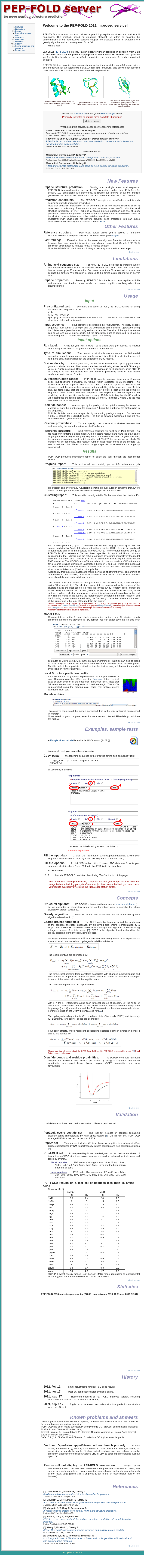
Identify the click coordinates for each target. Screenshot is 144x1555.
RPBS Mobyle (107, 113)
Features (19, 27)
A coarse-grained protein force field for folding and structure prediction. (80, 1510)
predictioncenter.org (70, 605)
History (18, 44)
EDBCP (104, 221)
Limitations (20, 29)
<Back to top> (134, 252)
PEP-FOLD (80, 113)
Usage (18, 31)
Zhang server (57, 608)
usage (114, 235)
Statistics (19, 42)
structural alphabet (125, 904)
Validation (19, 39)
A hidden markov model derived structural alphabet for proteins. (76, 1494)
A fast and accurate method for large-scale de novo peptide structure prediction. (87, 166)
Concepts (19, 37)
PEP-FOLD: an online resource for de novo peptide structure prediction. (83, 157)
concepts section (104, 605)
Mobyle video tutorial (62, 740)
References (20, 50)
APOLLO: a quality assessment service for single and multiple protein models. (83, 1530)
